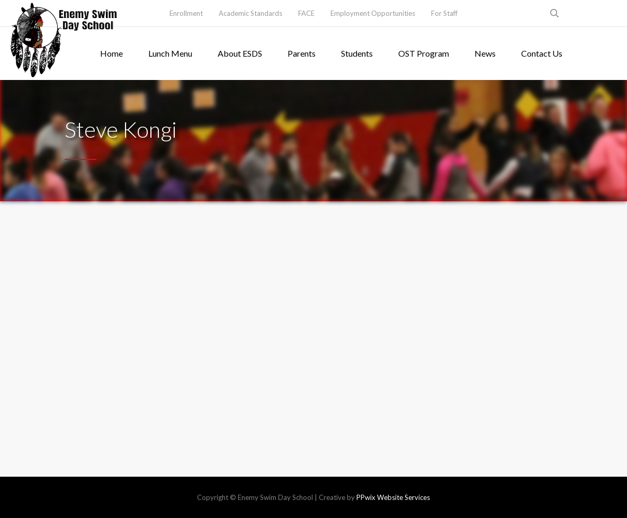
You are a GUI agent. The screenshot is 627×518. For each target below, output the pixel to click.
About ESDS (240, 53)
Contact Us (541, 53)
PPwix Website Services (393, 497)
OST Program (423, 53)
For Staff (444, 13)
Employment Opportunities (372, 13)
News (485, 53)
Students (357, 53)
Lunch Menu (170, 53)
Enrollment (186, 13)
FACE (306, 13)
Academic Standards (250, 13)
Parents (302, 53)
